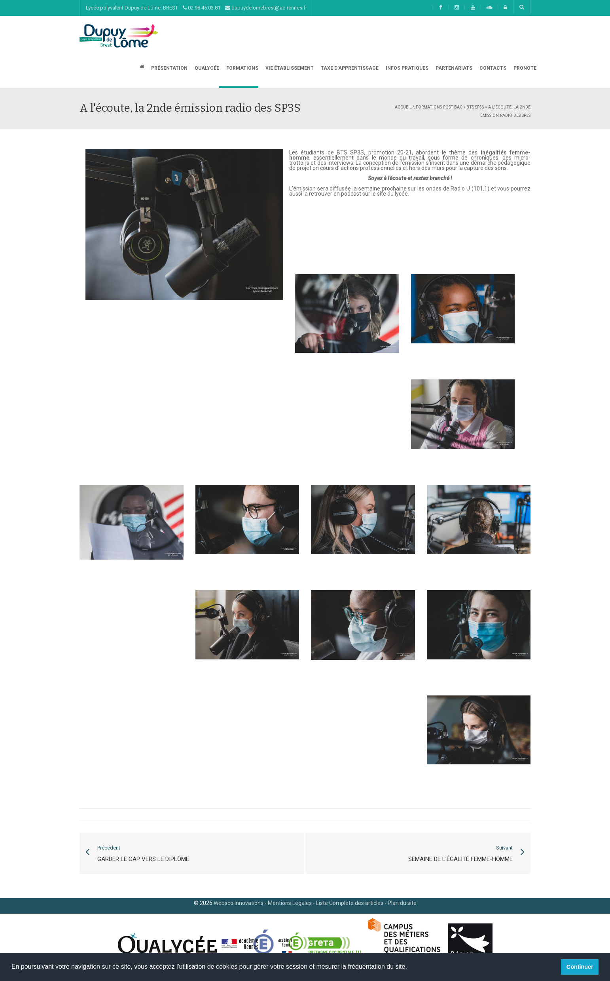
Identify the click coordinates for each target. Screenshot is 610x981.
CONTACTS (492, 68)
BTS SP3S (475, 107)
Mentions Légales (290, 903)
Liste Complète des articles (349, 903)
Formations (241, 68)
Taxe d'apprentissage (349, 68)
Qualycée (206, 68)
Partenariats (453, 68)
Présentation (169, 68)
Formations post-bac (439, 107)
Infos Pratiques (406, 68)
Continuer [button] (579, 967)
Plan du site (402, 903)
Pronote (524, 68)
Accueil (403, 107)
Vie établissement (289, 68)
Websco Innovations (238, 903)
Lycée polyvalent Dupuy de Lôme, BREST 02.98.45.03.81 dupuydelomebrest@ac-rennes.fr (196, 8)
